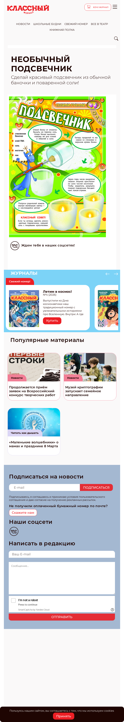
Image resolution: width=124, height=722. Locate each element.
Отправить (61, 617)
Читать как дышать (25, 432)
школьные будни (47, 24)
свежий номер (76, 24)
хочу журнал (100, 7)
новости (23, 24)
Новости (17, 377)
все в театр (99, 24)
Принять (63, 716)
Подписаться (96, 487)
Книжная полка (62, 29)
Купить (52, 320)
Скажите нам (23, 513)
